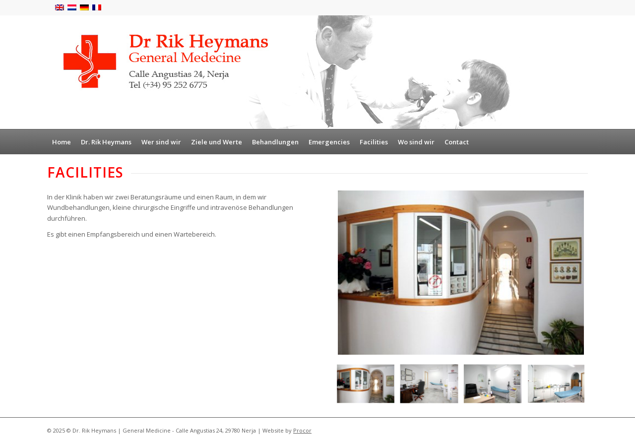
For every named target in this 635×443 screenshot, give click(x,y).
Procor (302, 430)
